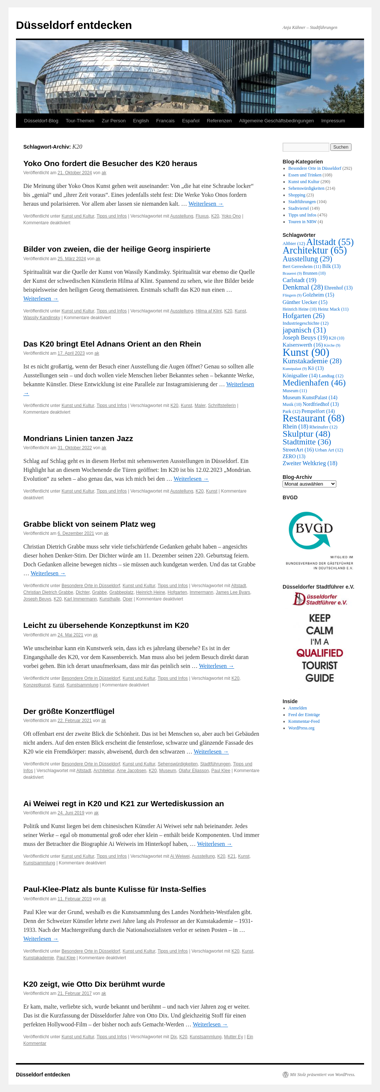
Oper (128, 599)
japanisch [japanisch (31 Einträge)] (304, 330)
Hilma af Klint (209, 311)
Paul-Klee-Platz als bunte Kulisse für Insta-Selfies (114, 889)
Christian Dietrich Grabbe (48, 592)
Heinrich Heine (150, 592)
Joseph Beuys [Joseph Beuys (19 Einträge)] (305, 337)
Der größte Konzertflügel (68, 711)
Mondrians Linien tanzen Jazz (78, 438)
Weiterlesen (206, 204)
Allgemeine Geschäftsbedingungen (276, 120)
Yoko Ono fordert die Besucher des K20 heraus (110, 163)
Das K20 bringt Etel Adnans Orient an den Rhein (112, 344)
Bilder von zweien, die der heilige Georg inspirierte (116, 249)
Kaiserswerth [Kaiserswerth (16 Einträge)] (303, 345)
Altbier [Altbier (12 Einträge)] (294, 243)
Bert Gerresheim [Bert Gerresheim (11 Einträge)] (302, 266)
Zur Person (114, 120)
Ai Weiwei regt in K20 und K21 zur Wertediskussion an (123, 803)
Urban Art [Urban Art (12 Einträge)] (329, 450)
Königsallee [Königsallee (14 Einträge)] (300, 375)
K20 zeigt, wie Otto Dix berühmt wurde (94, 984)
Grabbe (99, 592)
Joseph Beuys (37, 599)
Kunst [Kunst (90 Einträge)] (306, 352)
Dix (173, 1036)
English (141, 120)
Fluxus (202, 216)
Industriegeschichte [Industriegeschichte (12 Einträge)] (306, 323)
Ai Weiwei (180, 856)
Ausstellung (181, 216)
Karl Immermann (80, 599)
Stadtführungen (215, 764)
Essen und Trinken (305, 175)
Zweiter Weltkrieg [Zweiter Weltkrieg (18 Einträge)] (310, 463)
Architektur (103, 770)
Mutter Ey (233, 1036)
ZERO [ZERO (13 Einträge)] (294, 456)
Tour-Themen (80, 120)
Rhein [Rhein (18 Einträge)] (295, 426)
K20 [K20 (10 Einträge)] (336, 338)
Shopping (297, 195)
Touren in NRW (303, 221)
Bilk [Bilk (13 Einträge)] (331, 266)
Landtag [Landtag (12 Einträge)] (331, 375)
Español (191, 120)
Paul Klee (220, 770)
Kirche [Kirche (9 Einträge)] (332, 345)
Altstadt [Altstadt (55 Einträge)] (330, 241)
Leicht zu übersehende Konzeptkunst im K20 (106, 625)
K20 (215, 216)
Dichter (82, 592)
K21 (232, 856)
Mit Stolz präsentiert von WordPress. (322, 1074)
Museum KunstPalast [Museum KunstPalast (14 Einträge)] (310, 397)
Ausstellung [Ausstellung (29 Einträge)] (307, 259)
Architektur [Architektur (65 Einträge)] (315, 250)
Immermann (201, 592)
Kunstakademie (38, 957)
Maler (200, 405)
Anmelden (298, 708)
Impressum (333, 120)
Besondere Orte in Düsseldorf (90, 585)
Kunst (240, 311)
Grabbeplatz (121, 592)
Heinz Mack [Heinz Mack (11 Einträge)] (333, 309)
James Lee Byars (233, 592)
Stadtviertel (299, 208)
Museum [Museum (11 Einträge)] (295, 390)
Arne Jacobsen (131, 770)
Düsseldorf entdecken (74, 25)
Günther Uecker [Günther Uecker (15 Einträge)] (305, 302)
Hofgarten (177, 592)
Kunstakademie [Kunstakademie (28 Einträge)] (312, 361)
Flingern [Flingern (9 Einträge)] (292, 295)
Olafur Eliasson (194, 770)
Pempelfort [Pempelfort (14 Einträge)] (318, 411)
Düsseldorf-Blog (41, 120)
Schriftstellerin (222, 405)
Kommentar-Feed (304, 721)
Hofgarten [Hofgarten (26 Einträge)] (304, 316)
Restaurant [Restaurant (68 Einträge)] (313, 418)
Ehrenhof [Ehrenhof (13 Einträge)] (338, 288)
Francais (165, 120)
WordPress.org (301, 728)
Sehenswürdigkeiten (178, 764)
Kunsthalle (109, 599)
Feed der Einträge (304, 714)
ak (103, 172)
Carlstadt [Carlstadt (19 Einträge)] (299, 280)
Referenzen (219, 120)
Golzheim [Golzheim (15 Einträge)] (318, 295)
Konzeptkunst (36, 685)
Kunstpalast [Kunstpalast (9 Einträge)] (295, 369)
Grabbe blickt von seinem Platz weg (89, 524)
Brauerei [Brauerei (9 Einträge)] (292, 273)
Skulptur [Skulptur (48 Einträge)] (306, 434)
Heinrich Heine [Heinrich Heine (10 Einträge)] (300, 309)
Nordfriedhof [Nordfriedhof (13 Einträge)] (321, 404)
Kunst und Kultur (77, 216)
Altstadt (238, 585)
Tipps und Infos (112, 216)
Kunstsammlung (83, 685)
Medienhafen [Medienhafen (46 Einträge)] (314, 382)
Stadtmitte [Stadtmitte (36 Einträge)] (307, 441)
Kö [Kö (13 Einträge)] (316, 368)
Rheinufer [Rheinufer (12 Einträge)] (323, 427)
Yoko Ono (231, 216)
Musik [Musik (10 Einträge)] (292, 404)
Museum (167, 770)
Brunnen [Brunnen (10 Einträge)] (314, 273)
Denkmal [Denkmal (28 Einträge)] (303, 287)
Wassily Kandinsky (41, 317)
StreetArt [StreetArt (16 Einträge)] (298, 450)
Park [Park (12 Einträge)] (291, 411)
